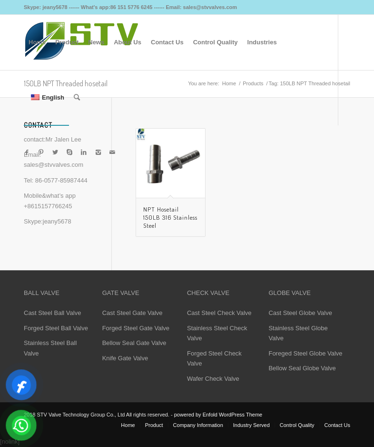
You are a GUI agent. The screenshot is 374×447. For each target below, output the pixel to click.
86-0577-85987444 (61, 180)
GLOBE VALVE (289, 292)
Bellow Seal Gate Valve (134, 342)
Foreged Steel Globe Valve (305, 353)
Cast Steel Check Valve (219, 312)
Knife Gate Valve (125, 358)
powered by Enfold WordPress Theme (218, 414)
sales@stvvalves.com (53, 164)
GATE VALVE (120, 292)
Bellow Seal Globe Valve (301, 368)
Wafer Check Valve (213, 378)
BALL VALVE (41, 292)
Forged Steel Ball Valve (56, 328)
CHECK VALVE (208, 292)
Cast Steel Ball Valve (52, 312)
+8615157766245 (48, 206)
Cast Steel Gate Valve (132, 312)
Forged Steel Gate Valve (135, 328)
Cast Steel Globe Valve (300, 312)
